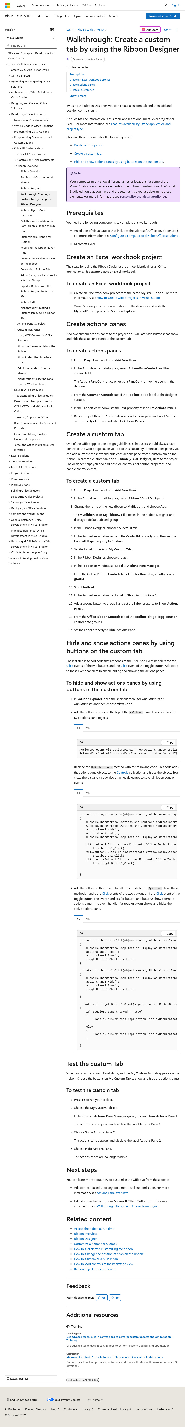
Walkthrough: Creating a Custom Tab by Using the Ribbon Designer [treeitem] (36, 199)
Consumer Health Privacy (113, 1409)
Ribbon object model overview (95, 1269)
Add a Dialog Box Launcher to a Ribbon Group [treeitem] (39, 277)
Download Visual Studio (163, 16)
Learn (69, 29)
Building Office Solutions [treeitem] (26, 490)
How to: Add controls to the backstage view (103, 1264)
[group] (127, 752)
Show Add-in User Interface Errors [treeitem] (34, 359)
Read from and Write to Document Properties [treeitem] (35, 425)
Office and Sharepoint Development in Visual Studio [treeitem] (31, 55)
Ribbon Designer (85, 1238)
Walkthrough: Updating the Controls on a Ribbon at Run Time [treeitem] (38, 226)
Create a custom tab (82, 90)
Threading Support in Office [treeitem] (31, 417)
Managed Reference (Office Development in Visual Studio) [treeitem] (29, 533)
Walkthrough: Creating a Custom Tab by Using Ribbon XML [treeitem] (38, 313)
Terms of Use (144, 1409)
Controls (122, 772)
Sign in (176, 5)
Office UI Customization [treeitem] (31, 154)
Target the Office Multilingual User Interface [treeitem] (34, 447)
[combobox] (31, 38)
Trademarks (163, 1409)
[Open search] (166, 5)
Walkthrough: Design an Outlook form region (128, 1206)
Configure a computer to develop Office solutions (144, 236)
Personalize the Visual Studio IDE (143, 196)
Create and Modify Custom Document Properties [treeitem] (30, 436)
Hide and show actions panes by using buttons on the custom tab (118, 161)
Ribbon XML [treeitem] (28, 302)
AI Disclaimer (13, 1409)
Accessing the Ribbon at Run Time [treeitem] (38, 250)
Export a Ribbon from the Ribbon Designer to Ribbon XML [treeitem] (37, 291)
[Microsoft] (7, 5)
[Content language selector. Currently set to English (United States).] (23, 1400)
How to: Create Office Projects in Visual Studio (128, 298)
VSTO (100, 29)
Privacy (86, 1409)
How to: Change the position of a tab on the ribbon (108, 1254)
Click (69, 665)
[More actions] (176, 29)
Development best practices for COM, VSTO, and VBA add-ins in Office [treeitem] (33, 406)
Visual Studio (85, 29)
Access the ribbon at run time (94, 1228)
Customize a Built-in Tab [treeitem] (35, 269)
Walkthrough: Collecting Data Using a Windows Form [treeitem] (35, 381)
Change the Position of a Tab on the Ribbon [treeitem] (38, 261)
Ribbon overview (85, 1233)
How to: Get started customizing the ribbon (103, 1249)
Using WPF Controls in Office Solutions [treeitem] (34, 337)
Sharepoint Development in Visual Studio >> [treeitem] (28, 560)
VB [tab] (88, 728)
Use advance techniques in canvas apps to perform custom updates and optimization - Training (119, 1338)
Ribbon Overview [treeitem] (31, 171)
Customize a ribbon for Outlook (95, 1244)
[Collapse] (52, 29)
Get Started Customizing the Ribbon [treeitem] (38, 179)
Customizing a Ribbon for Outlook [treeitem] (36, 239)
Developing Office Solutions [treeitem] (31, 120)
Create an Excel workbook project (90, 79)
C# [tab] (78, 728)
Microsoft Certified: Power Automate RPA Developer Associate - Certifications (114, 1357)
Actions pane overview (112, 1193)
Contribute (70, 1409)
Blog (53, 1409)
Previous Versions (35, 1409)
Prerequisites (77, 74)
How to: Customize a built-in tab (96, 1259)
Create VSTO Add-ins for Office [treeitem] (30, 70)
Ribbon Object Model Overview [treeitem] (33, 212)
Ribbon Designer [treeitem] (30, 188)
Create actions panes (82, 84)
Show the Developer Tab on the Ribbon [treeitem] (36, 348)
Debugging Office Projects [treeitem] (27, 496)
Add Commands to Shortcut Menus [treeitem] (34, 370)
